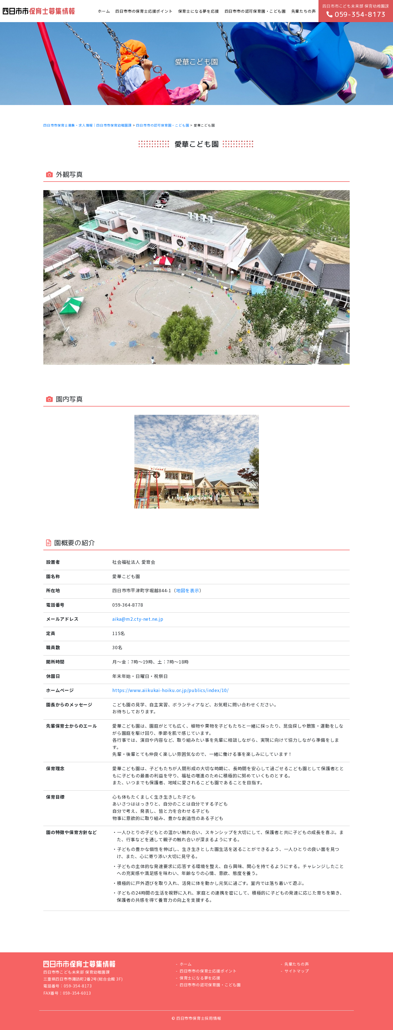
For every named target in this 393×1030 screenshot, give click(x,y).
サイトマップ (297, 971)
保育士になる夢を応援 (200, 978)
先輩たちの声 (297, 964)
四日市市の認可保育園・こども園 (210, 984)
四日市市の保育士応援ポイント (208, 971)
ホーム (186, 964)
